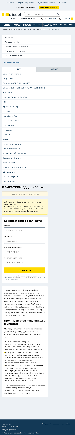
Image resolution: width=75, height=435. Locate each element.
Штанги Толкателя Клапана (16, 47)
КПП (5, 102)
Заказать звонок (49, 7)
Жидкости (7, 92)
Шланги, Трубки (10, 176)
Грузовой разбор (26, 3)
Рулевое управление (13, 144)
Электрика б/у (9, 181)
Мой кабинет (49, 19)
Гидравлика (8, 78)
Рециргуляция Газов (13, 42)
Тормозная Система (12, 158)
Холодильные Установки (14, 167)
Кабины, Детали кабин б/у (15, 97)
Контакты (63, 3)
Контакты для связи (13, 258)
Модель (8, 236)
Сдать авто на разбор (23, 19)
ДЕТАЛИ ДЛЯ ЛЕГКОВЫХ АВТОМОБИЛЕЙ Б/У (24, 88)
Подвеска (7, 130)
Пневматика (8, 125)
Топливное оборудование (15, 153)
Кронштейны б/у (10, 106)
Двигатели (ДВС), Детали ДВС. (17, 83)
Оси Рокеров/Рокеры (14, 56)
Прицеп (6, 134)
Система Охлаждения (13, 148)
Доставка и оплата (46, 3)
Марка (7, 226)
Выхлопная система (12, 74)
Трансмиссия (9, 162)
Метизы (6, 111)
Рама (5, 139)
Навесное (9, 38)
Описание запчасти (13, 247)
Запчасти (10, 3)
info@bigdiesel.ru (9, 430)
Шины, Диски (9, 172)
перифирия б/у (10, 116)
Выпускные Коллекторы (15, 51)
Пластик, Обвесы (11, 120)
